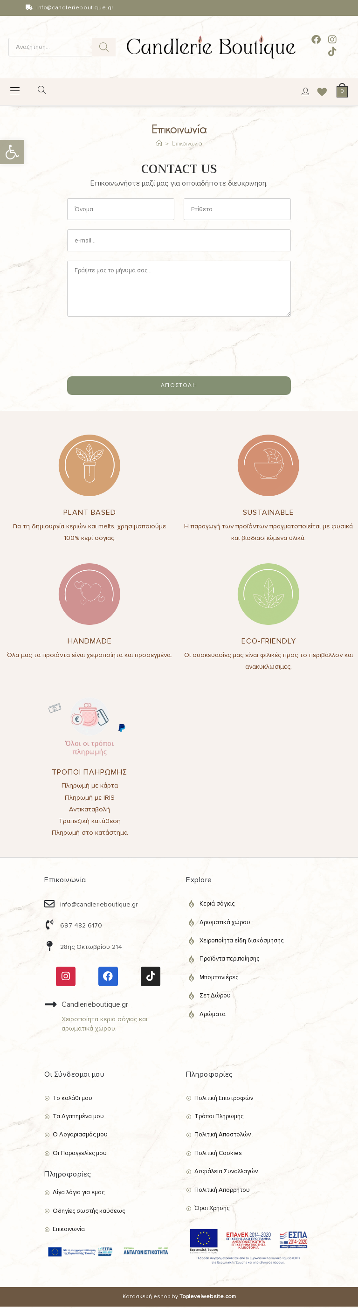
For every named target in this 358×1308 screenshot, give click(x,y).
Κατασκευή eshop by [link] (179, 1297)
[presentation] (138, 362)
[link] (12, 152)
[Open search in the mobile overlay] (62, 47)
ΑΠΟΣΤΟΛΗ (179, 386)
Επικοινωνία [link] (187, 144)
